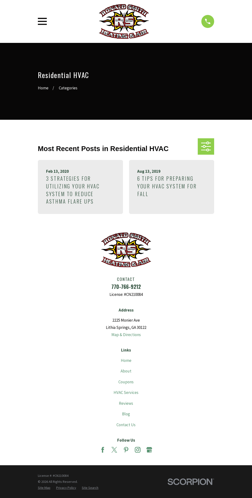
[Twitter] (114, 450)
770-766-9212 (126, 286)
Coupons (126, 382)
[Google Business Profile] (149, 450)
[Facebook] (103, 450)
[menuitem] (44, 488)
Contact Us (126, 424)
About (126, 371)
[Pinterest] (126, 450)
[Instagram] (138, 450)
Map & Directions (126, 334)
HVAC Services (126, 392)
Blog (126, 414)
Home (126, 360)
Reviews (126, 403)
